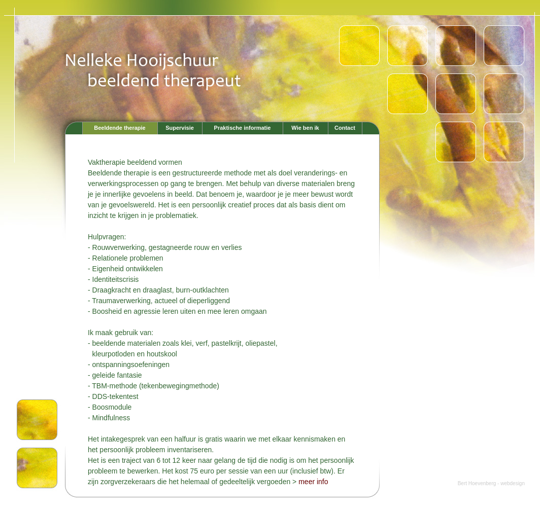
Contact (344, 128)
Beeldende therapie (119, 128)
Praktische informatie (242, 128)
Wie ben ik (305, 128)
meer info (313, 482)
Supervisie (179, 128)
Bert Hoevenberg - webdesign (491, 483)
